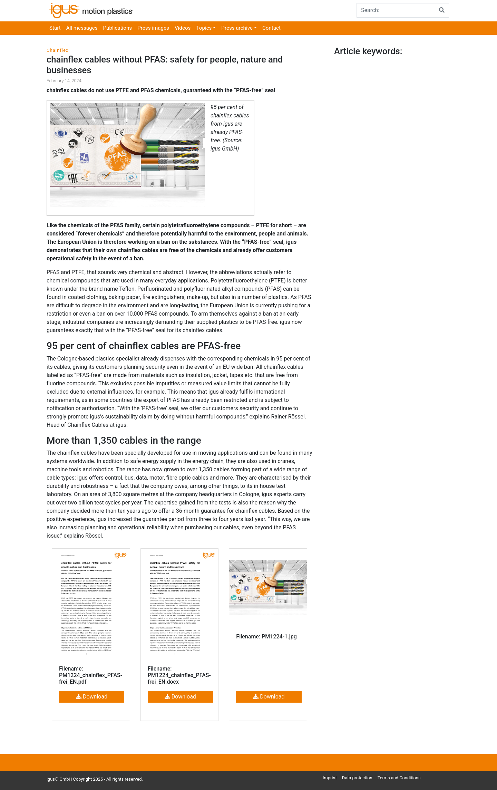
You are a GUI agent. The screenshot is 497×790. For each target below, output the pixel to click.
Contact (271, 28)
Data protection (357, 777)
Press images (153, 28)
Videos (183, 28)
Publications (117, 28)
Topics (204, 28)
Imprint (330, 777)
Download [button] (91, 696)
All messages (82, 28)
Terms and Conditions (399, 777)
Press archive (237, 28)
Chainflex (57, 50)
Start (55, 28)
